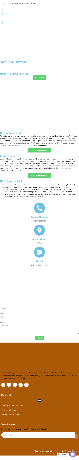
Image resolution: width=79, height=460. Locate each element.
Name (2, 305)
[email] (38, 435)
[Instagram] (39, 27)
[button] (39, 400)
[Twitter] (39, 14)
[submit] (76, 436)
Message (3, 322)
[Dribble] (39, 23)
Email (2, 314)
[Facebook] (39, 9)
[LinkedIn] (39, 18)
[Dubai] (39, 285)
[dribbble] (20, 385)
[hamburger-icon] (75, 67)
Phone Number (40, 217)
